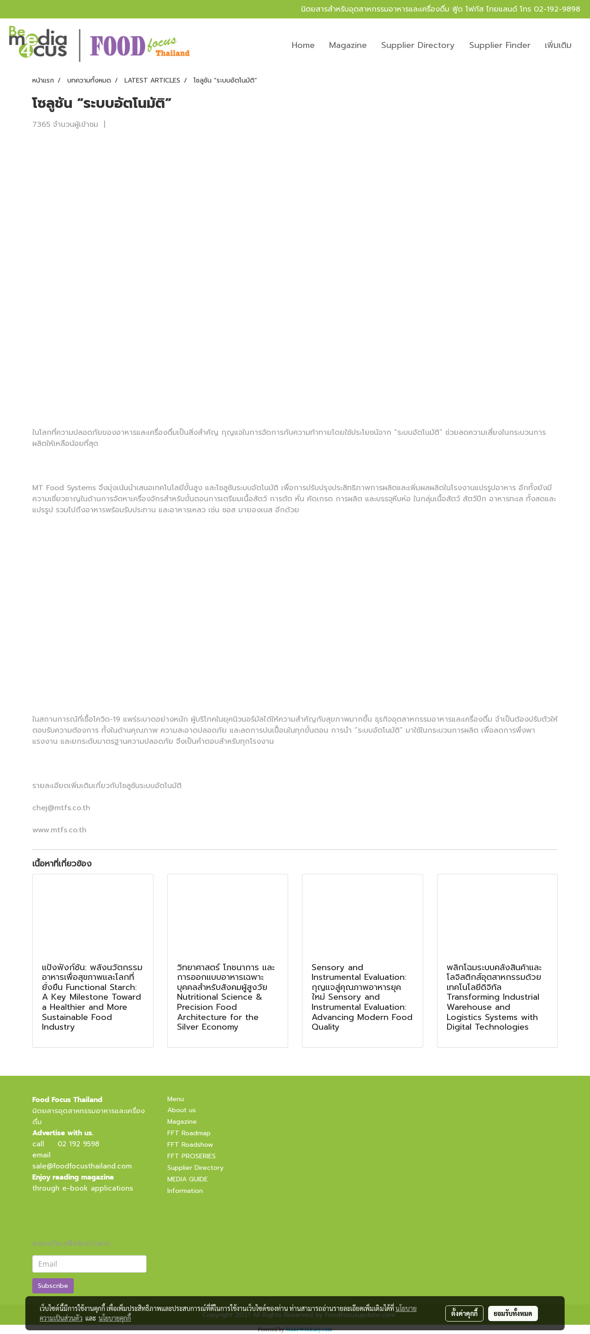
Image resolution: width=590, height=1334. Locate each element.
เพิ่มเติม (558, 45)
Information (185, 1191)
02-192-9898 (557, 9)
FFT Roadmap (189, 1133)
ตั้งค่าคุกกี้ (464, 1313)
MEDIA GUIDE (187, 1179)
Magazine (348, 45)
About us (181, 1110)
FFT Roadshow (190, 1145)
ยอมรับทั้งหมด (513, 1313)
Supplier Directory (418, 45)
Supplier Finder (500, 45)
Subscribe (53, 1286)
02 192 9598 (78, 1144)
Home (303, 45)
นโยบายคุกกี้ (115, 1318)
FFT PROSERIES (191, 1156)
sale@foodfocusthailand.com (82, 1166)
